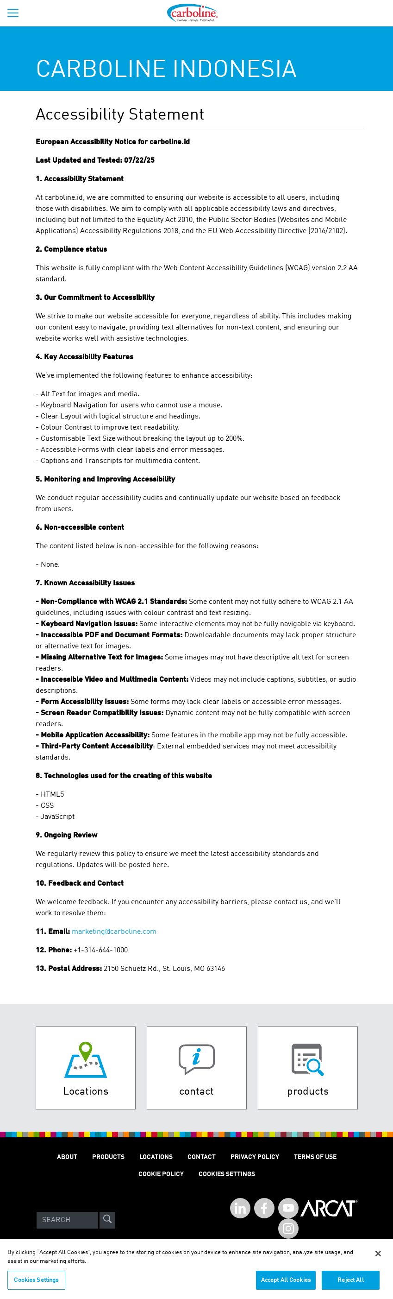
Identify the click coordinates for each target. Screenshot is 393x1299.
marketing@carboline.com (114, 932)
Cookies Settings (36, 1285)
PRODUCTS (108, 1157)
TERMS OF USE (315, 1157)
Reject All (350, 1285)
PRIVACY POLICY (255, 1157)
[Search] (67, 1220)
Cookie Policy (161, 1174)
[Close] (378, 1258)
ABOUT (67, 1157)
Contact (201, 1157)
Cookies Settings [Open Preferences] (227, 1174)
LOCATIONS (156, 1157)
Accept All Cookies (286, 1285)
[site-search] (107, 1220)
